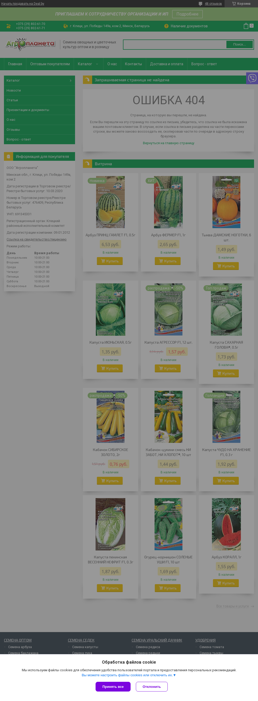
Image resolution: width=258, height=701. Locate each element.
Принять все (113, 687)
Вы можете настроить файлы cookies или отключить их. (127, 675)
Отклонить (152, 687)
